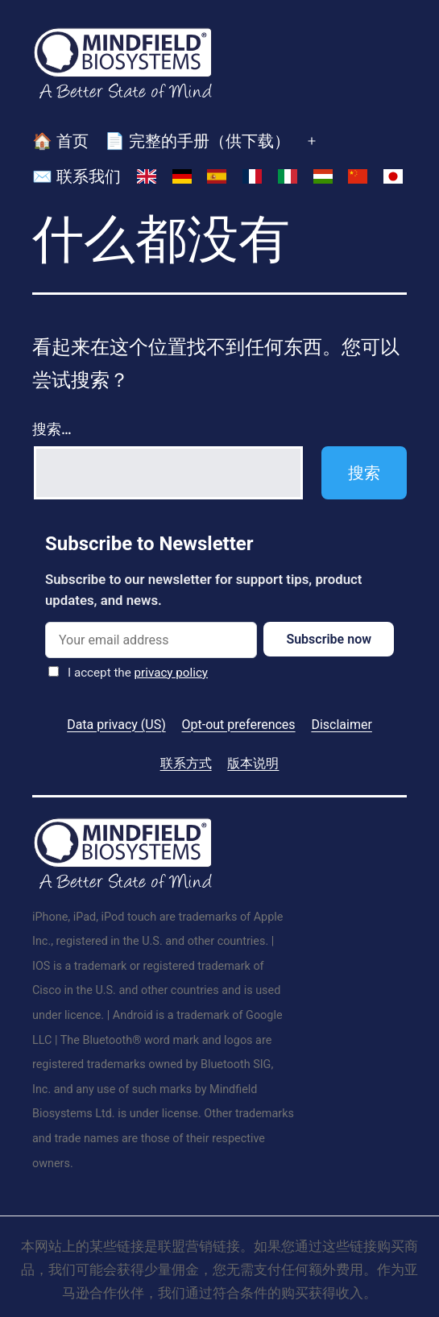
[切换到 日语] (393, 176)
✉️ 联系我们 (76, 176)
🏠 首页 (60, 141)
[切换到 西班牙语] (216, 176)
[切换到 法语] (252, 176)
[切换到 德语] (182, 176)
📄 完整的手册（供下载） (197, 141)
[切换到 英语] (146, 176)
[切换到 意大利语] (287, 176)
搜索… (52, 428)
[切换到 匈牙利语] (323, 176)
